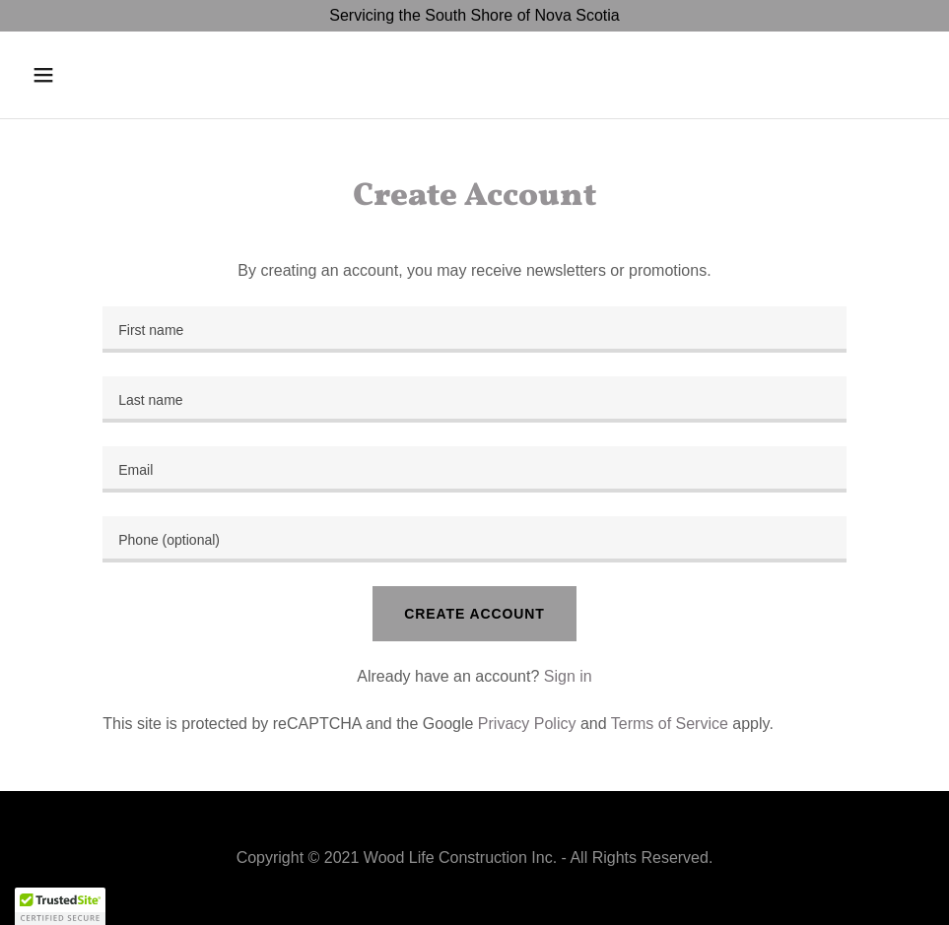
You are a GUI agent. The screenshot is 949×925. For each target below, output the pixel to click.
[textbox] (474, 329)
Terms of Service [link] (669, 723)
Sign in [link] (568, 676)
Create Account (474, 614)
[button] (91, 75)
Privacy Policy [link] (527, 723)
